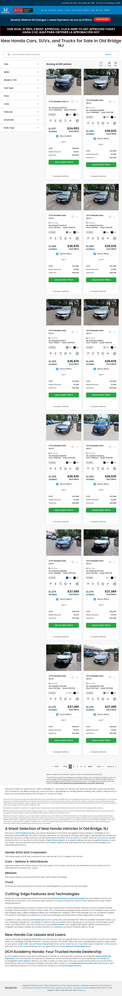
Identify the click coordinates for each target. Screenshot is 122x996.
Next (91, 766)
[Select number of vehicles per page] (112, 766)
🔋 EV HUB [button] (99, 10)
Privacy (48, 988)
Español (106, 10)
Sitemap (48, 985)
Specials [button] (60, 10)
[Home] (42, 10)
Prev (64, 766)
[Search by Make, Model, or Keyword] (57, 54)
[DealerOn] (11, 987)
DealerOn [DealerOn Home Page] (40, 985)
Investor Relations (104, 985)
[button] (78, 82)
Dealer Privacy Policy (59, 985)
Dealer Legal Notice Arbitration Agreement (82, 985)
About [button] (93, 10)
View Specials (102, 19)
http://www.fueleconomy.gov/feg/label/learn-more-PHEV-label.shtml (79, 783)
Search (108, 54)
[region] (64, 152)
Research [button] (86, 10)
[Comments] (77, 120)
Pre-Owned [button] (52, 10)
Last (100, 766)
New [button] (45, 10)
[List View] (116, 64)
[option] (106, 10)
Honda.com (81, 990)
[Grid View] (109, 64)
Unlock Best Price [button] (64, 162)
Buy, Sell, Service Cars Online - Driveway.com (68, 988)
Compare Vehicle (61, 176)
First (55, 766)
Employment (40, 988)
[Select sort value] (101, 64)
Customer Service (28, 988)
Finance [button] (67, 10)
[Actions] (77, 102)
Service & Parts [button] (76, 10)
